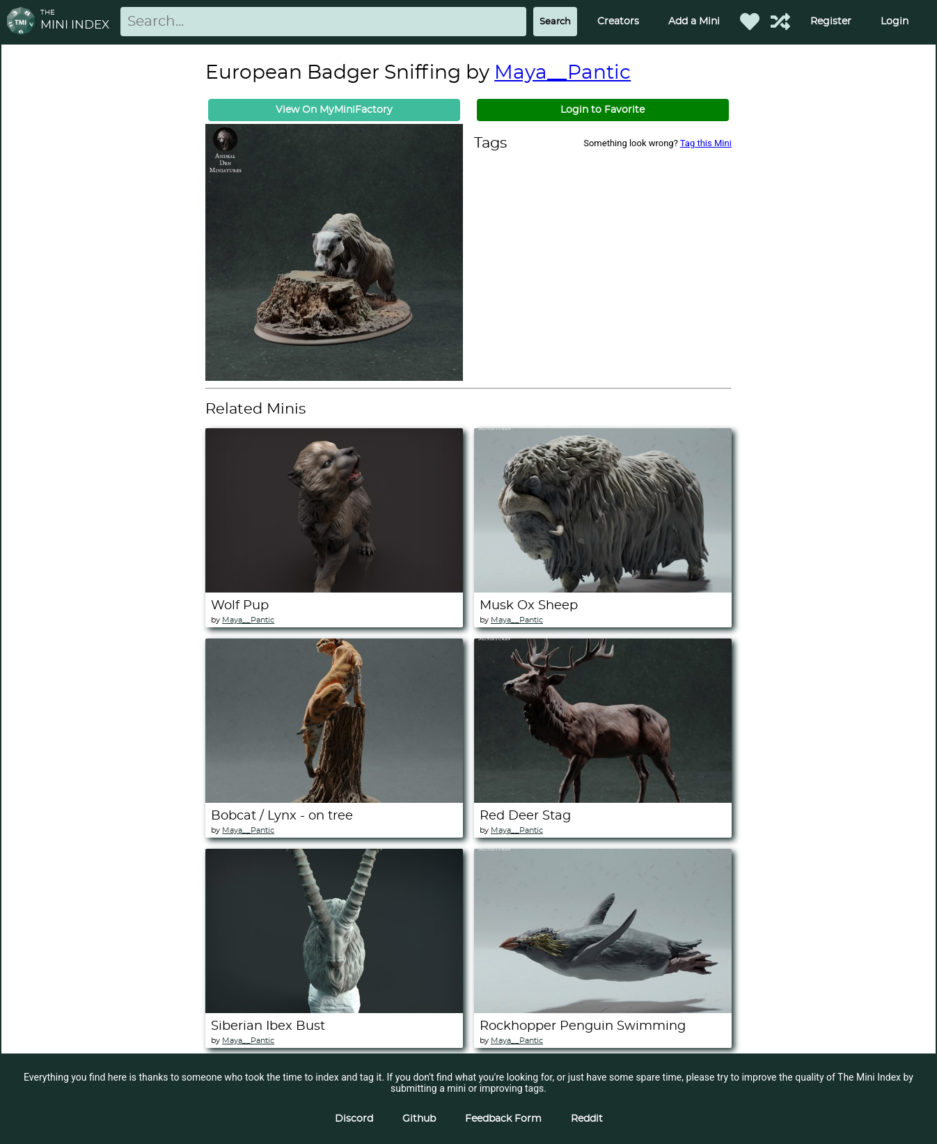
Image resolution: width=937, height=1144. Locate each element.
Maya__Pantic (562, 73)
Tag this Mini (706, 143)
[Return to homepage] (23, 22)
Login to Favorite (602, 110)
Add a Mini (694, 21)
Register (830, 21)
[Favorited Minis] (749, 21)
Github (419, 1119)
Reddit (587, 1119)
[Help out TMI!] (780, 21)
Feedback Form (503, 1119)
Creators (618, 21)
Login (894, 21)
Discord (354, 1119)
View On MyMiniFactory (334, 110)
